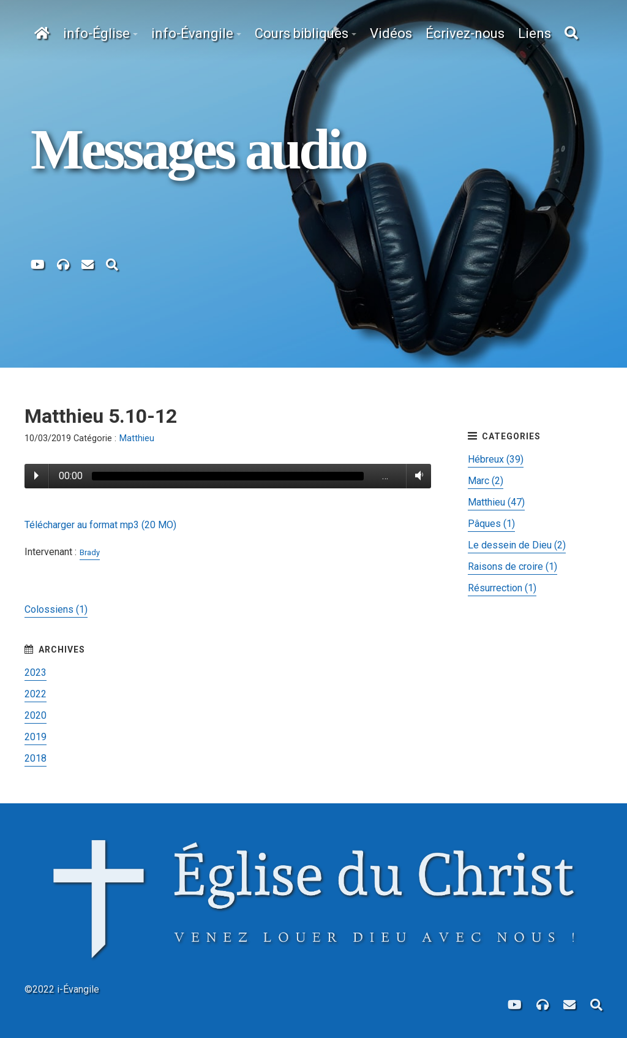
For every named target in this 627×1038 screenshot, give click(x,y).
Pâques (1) (491, 523)
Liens (534, 33)
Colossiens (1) (56, 609)
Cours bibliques (301, 33)
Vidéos (391, 33)
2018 (35, 758)
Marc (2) (485, 481)
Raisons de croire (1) (512, 566)
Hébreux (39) (496, 459)
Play (36, 475)
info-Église (96, 33)
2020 (35, 715)
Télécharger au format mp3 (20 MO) (100, 525)
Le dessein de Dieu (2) (517, 545)
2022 (35, 694)
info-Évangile (192, 33)
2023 (35, 672)
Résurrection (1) (502, 588)
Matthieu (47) (496, 502)
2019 (35, 737)
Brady (90, 552)
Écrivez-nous (465, 33)
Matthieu (136, 438)
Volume (416, 475)
